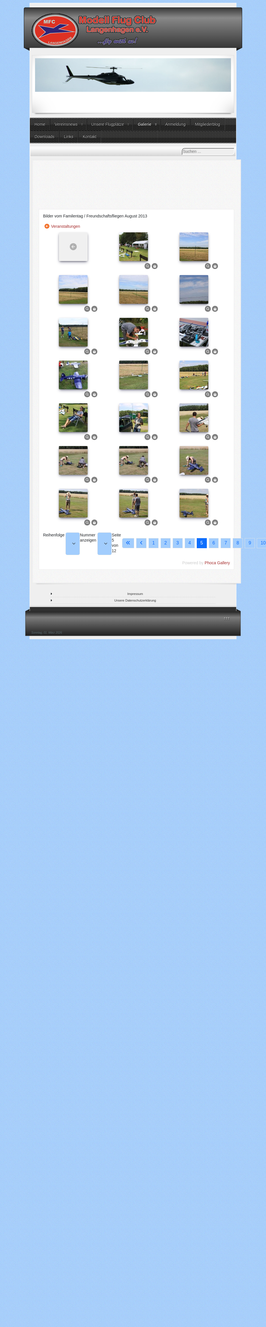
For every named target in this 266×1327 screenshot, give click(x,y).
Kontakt (89, 136)
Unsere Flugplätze (107, 124)
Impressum (135, 594)
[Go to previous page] (141, 543)
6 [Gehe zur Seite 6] (214, 542)
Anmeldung (175, 124)
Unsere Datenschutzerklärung (135, 600)
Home (39, 124)
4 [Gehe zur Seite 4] (189, 542)
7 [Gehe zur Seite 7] (225, 542)
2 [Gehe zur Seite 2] (165, 542)
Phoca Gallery (217, 563)
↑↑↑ (227, 618)
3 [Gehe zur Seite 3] (177, 542)
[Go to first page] (128, 543)
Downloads (44, 136)
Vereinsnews (66, 124)
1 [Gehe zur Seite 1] (153, 542)
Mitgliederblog (207, 124)
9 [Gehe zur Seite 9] (249, 542)
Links (68, 136)
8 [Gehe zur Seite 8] (237, 542)
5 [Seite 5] (202, 542)
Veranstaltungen (65, 226)
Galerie (144, 124)
